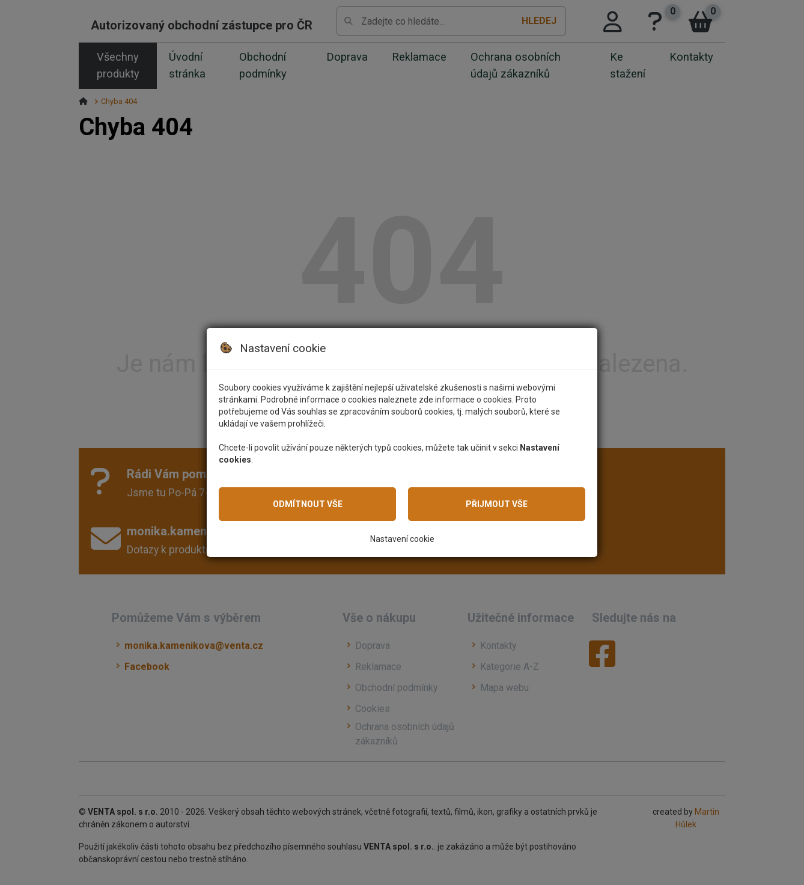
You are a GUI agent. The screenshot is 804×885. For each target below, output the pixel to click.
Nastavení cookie (402, 539)
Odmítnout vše (308, 504)
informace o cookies (473, 399)
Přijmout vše (497, 504)
